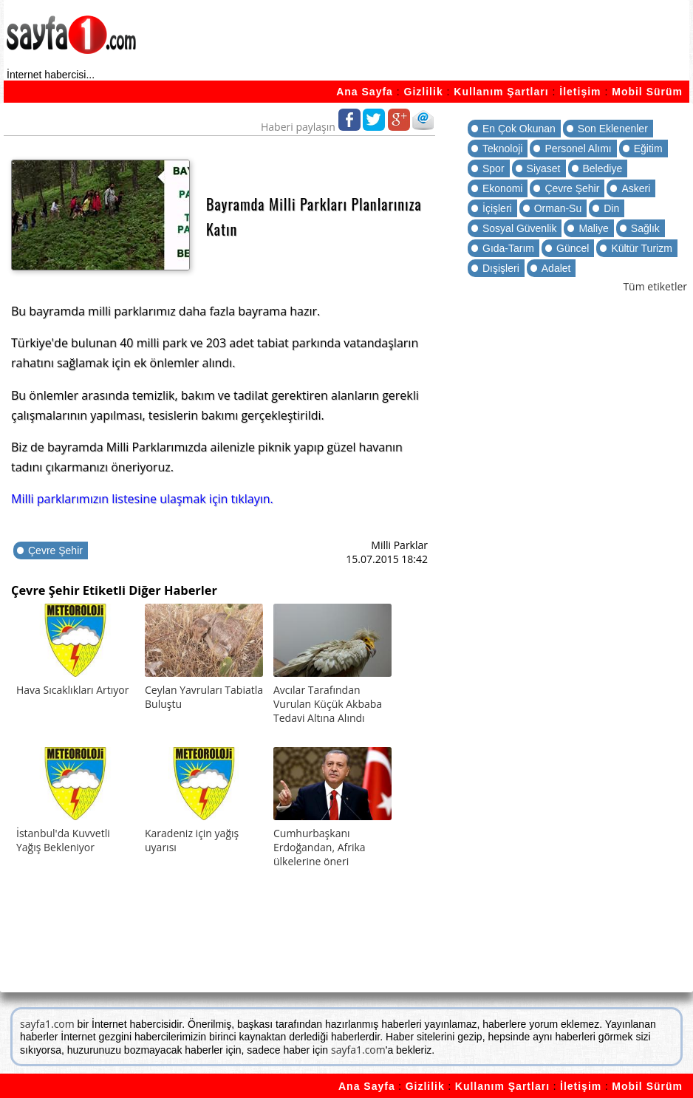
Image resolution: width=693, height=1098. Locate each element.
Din (611, 208)
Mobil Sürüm (647, 92)
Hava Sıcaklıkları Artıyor (72, 690)
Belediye (603, 168)
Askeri (635, 188)
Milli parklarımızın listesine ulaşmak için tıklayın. (142, 499)
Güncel (572, 248)
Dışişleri (500, 268)
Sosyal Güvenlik (519, 228)
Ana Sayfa (364, 92)
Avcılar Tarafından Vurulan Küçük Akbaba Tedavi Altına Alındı (327, 704)
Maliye (593, 228)
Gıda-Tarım (508, 248)
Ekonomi (502, 188)
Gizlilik (423, 92)
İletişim (580, 92)
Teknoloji (502, 148)
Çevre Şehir (55, 550)
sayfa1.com (47, 1024)
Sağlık (645, 228)
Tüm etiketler (655, 286)
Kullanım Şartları (501, 92)
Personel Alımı (577, 148)
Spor (493, 168)
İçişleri (497, 208)
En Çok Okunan (519, 128)
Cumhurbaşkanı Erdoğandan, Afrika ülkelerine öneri (319, 847)
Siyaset (544, 168)
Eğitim (648, 148)
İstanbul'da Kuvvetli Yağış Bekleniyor (63, 840)
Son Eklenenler (613, 128)
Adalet (556, 268)
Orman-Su (558, 208)
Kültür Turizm (641, 248)
